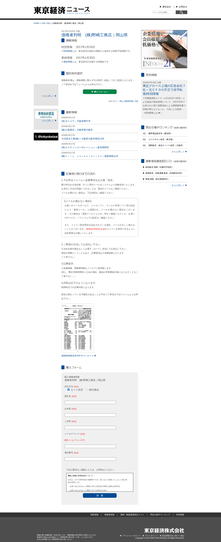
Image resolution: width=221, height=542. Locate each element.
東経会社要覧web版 (46, 115)
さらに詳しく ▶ (49, 96)
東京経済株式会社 (164, 530)
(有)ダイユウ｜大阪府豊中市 (76, 121)
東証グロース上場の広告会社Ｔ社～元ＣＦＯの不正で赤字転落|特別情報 (164, 89)
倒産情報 (46, 39)
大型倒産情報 (46, 32)
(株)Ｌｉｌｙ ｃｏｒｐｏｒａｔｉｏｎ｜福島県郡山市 (89, 156)
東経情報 (68, 61)
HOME (36, 23)
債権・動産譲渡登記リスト (46, 62)
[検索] (181, 12)
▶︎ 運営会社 (165, 7)
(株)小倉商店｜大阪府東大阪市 (77, 129)
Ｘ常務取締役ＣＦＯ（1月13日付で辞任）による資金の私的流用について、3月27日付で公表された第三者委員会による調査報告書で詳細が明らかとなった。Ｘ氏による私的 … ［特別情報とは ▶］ (164, 105)
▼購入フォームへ (100, 91)
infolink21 (164, 49)
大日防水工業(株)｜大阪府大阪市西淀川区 (82, 138)
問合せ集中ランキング (46, 69)
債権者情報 (128, 101)
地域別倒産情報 (46, 46)
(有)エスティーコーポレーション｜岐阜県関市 (85, 147)
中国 (43, 23)
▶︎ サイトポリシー (150, 536)
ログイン (46, 101)
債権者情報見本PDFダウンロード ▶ (78, 355)
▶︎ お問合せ (181, 7)
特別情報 (68, 51)
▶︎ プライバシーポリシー (130, 536)
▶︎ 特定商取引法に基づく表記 (172, 536)
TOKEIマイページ (46, 90)
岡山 (49, 23)
